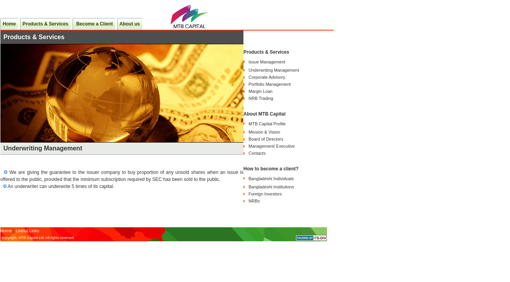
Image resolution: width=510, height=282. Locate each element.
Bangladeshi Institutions (271, 186)
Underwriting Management (274, 70)
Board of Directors (266, 139)
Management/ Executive (272, 146)
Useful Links (27, 230)
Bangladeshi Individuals (271, 178)
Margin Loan (260, 91)
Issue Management (267, 62)
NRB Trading (261, 98)
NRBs (254, 201)
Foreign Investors (265, 194)
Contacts (257, 153)
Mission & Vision (264, 132)
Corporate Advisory (267, 77)
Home (9, 24)
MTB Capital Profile (267, 123)
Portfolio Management (270, 84)
